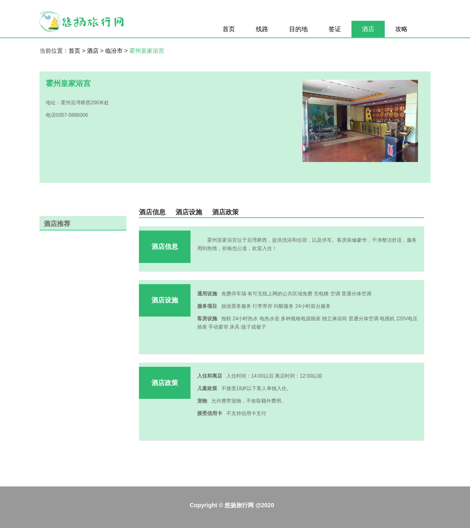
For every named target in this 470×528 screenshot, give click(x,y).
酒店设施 (189, 212)
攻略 (401, 28)
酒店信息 (152, 212)
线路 (262, 28)
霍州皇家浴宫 (146, 50)
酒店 (368, 28)
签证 (335, 28)
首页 (229, 28)
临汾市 (114, 50)
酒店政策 (225, 212)
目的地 (298, 28)
